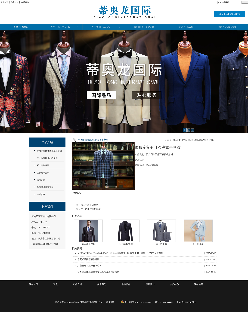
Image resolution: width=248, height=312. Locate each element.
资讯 (55, 284)
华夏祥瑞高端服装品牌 (147, 259)
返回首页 (4, 2)
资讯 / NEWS (186, 27)
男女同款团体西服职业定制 (202, 140)
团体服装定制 (43, 172)
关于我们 (101, 284)
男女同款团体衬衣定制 (47, 158)
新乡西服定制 (88, 244)
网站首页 (176, 140)
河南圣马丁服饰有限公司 (147, 265)
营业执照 (110, 302)
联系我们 (25, 2)
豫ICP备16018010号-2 (186, 302)
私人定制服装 (43, 165)
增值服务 (125, 284)
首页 (20, 27)
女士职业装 (198, 244)
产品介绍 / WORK (60, 27)
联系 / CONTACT (227, 27)
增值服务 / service (144, 27)
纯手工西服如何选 (89, 205)
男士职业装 (161, 244)
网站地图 (198, 284)
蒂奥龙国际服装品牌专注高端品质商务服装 (147, 271)
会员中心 (174, 284)
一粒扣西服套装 (125, 244)
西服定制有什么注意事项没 (158, 147)
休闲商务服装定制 (45, 187)
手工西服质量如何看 (91, 209)
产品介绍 (186, 140)
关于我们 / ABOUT (101, 27)
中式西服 (41, 194)
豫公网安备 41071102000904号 (136, 302)
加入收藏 (15, 2)
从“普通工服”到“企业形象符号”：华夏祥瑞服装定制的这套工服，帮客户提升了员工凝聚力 (147, 253)
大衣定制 (41, 180)
